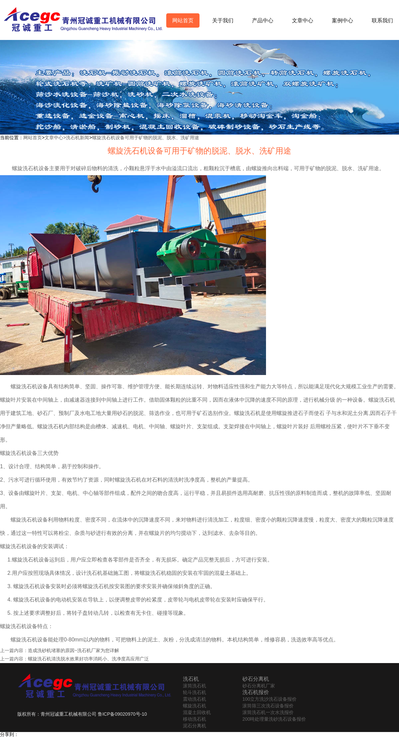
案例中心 (342, 20)
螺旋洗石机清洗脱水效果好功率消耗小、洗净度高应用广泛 (88, 658)
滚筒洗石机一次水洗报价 (268, 712)
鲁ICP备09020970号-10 (122, 714)
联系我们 (382, 20)
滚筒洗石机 (194, 685)
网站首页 (183, 20)
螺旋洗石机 (194, 705)
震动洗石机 (194, 699)
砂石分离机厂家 (258, 685)
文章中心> (55, 137)
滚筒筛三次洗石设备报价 (268, 705)
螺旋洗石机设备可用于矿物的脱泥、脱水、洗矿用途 (145, 137)
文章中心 (302, 20)
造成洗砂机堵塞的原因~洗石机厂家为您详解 (73, 650)
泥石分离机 (194, 725)
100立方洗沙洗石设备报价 (269, 699)
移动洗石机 (194, 719)
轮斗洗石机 (194, 692)
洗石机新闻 (77, 137)
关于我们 (222, 20)
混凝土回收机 (197, 712)
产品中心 (262, 20)
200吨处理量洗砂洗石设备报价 (274, 719)
